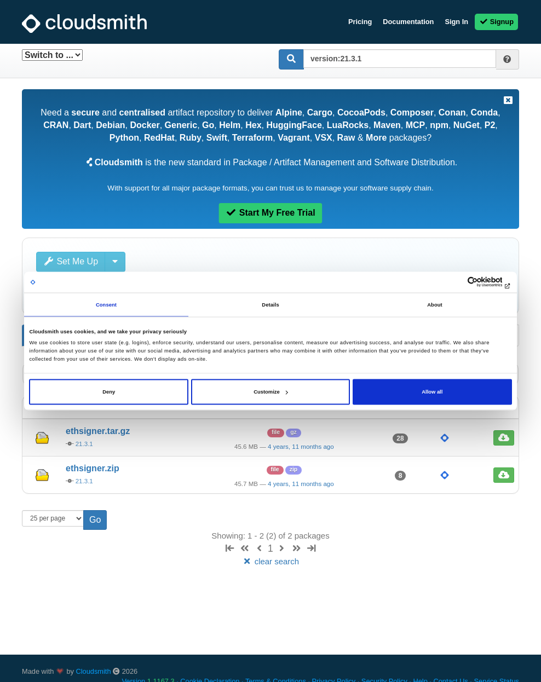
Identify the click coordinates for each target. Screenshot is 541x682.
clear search (270, 561)
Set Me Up (70, 261)
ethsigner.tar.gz (98, 431)
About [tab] (434, 304)
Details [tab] (270, 304)
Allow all (432, 392)
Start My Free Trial (270, 212)
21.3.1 (84, 444)
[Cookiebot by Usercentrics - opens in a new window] (464, 282)
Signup (496, 22)
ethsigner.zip (92, 468)
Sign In (456, 22)
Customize (270, 392)
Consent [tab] (106, 304)
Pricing (360, 22)
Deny (108, 392)
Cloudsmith (93, 671)
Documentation (408, 22)
